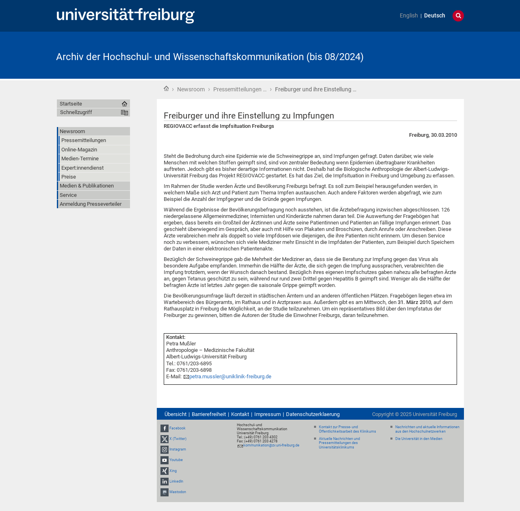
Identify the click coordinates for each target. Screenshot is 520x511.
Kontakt (240, 414)
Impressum (267, 414)
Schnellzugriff (76, 112)
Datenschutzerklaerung (313, 414)
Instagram (177, 449)
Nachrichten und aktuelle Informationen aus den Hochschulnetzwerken (427, 429)
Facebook (177, 428)
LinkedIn (176, 481)
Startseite (166, 88)
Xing (173, 471)
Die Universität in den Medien (418, 439)
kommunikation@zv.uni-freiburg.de (271, 445)
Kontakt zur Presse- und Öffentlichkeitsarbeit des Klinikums (347, 429)
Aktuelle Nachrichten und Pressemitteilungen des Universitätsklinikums (339, 443)
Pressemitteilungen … (239, 89)
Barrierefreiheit (209, 414)
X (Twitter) (177, 439)
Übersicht (175, 414)
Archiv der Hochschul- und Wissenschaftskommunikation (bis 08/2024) (210, 57)
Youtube (176, 460)
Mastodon (177, 492)
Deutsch (434, 15)
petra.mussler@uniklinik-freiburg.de (230, 376)
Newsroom (191, 89)
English (409, 15)
